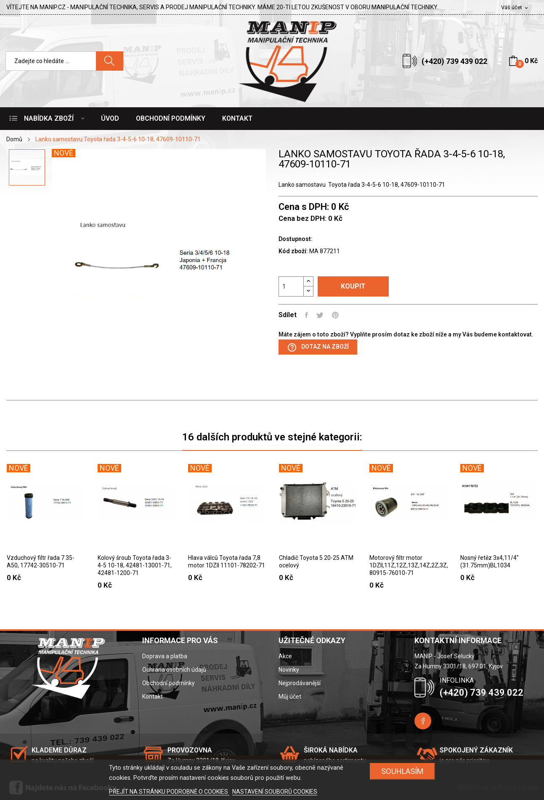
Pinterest (335, 315)
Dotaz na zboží (318, 347)
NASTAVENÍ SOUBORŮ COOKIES (274, 791)
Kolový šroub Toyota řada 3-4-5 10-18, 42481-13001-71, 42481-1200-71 (135, 565)
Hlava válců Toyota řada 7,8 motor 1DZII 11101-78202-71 (226, 561)
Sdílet (306, 315)
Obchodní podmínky (168, 683)
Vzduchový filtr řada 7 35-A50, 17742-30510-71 (40, 561)
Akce (285, 656)
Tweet (320, 315)
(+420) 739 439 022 (454, 61)
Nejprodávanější (300, 683)
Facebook (422, 721)
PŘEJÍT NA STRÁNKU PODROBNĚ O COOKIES (169, 791)
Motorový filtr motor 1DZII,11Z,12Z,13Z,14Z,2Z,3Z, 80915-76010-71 (408, 565)
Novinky (289, 669)
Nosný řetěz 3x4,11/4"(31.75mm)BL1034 (489, 561)
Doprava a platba (164, 656)
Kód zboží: (293, 251)
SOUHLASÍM (402, 771)
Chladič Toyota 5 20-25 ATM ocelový (316, 561)
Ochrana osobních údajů (174, 669)
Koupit (353, 286)
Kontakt (152, 696)
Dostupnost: (296, 239)
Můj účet (290, 696)
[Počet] (291, 286)
